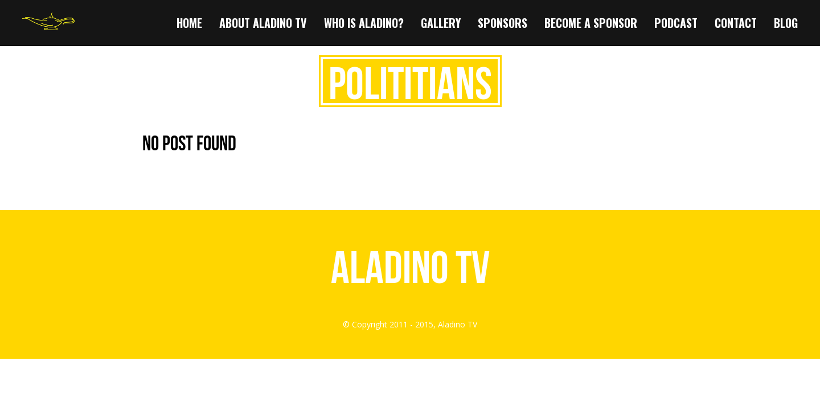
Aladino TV (410, 267)
